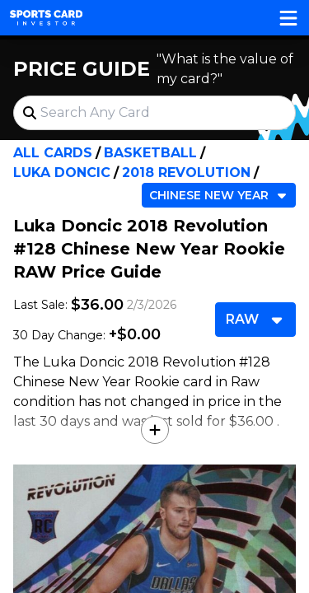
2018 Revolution (186, 172)
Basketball (150, 153)
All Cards (52, 153)
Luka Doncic (61, 172)
